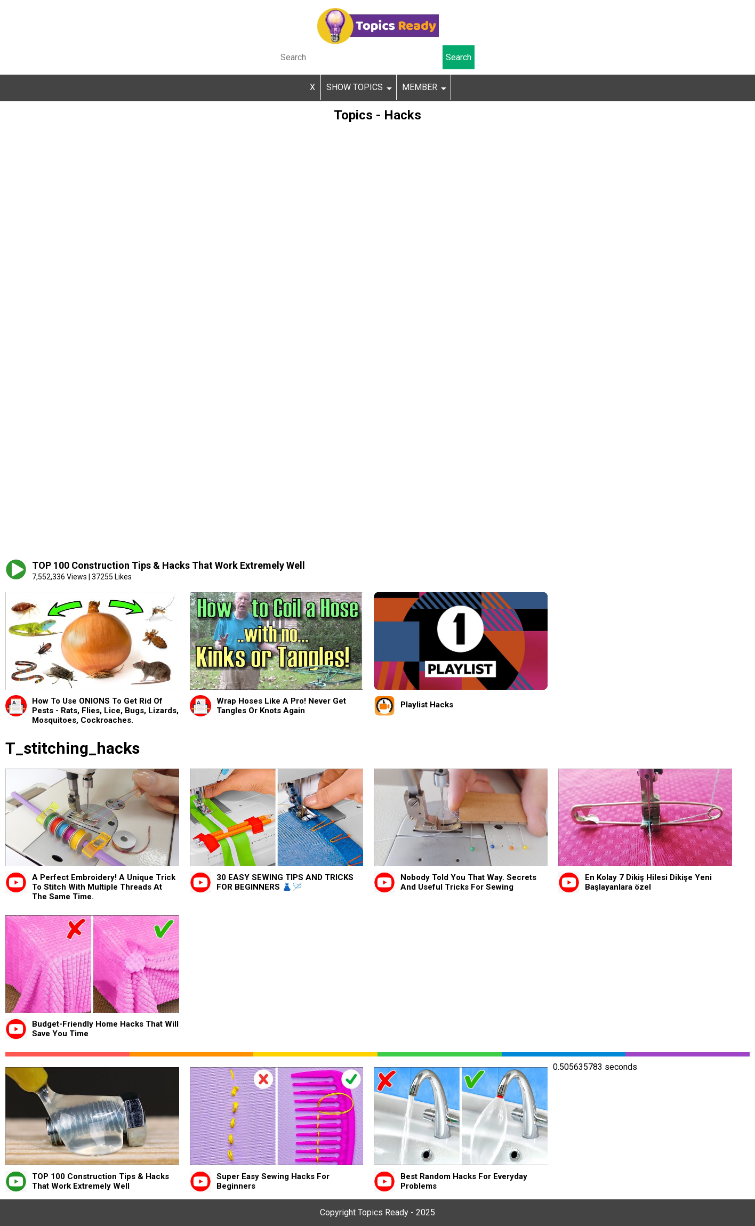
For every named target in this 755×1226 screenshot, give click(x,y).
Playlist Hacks (426, 704)
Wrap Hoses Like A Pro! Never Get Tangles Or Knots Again (281, 705)
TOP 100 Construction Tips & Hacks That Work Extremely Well (100, 1181)
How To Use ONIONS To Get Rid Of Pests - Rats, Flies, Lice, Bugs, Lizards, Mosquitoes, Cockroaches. (105, 710)
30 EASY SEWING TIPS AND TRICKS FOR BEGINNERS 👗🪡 (285, 882)
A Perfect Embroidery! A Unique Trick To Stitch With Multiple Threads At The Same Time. (103, 887)
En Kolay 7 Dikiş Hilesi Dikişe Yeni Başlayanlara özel (648, 882)
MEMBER (419, 87)
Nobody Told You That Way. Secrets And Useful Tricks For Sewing (468, 882)
